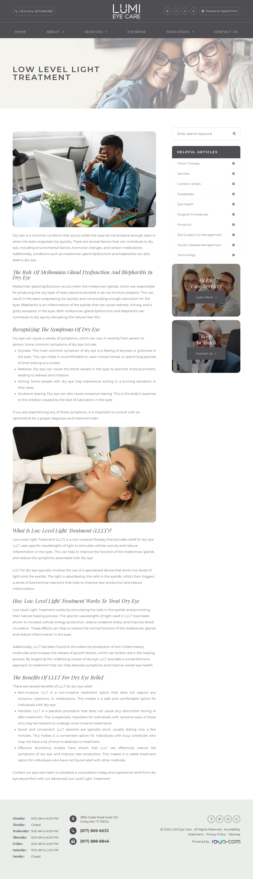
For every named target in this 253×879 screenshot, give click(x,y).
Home (20, 32)
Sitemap (234, 834)
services (183, 174)
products (184, 226)
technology (186, 257)
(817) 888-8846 (95, 841)
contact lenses (189, 184)
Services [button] (96, 32)
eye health (186, 205)
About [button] (55, 32)
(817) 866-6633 (95, 831)
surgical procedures (193, 215)
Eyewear (137, 32)
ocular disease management (200, 247)
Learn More (204, 299)
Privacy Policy (216, 834)
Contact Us (226, 32)
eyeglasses (186, 195)
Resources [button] (180, 32)
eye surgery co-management (200, 236)
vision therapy (189, 163)
